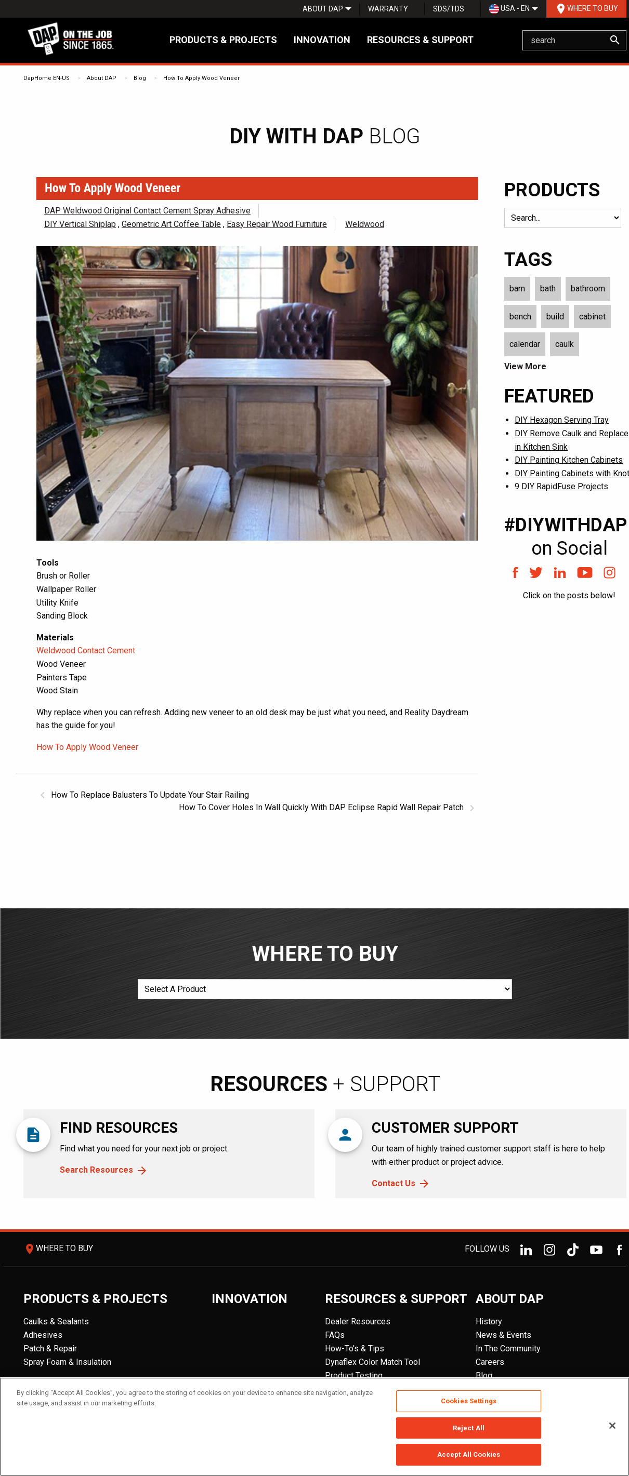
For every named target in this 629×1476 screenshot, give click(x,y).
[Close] (612, 1425)
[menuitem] (322, 9)
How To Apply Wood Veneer (201, 78)
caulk (564, 344)
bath (548, 288)
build (555, 316)
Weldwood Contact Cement (85, 650)
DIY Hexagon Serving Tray (562, 420)
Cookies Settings (468, 1401)
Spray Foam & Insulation (67, 1362)
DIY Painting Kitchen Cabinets (569, 460)
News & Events (503, 1335)
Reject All (468, 1428)
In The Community (508, 1348)
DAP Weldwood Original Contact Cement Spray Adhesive (147, 211)
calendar (524, 344)
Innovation (322, 39)
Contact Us (393, 1183)
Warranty (388, 9)
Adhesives (42, 1335)
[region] (314, 1426)
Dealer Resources (357, 1321)
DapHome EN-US (46, 78)
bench (520, 316)
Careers (490, 1362)
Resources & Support (420, 39)
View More (525, 366)
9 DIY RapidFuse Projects (561, 486)
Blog (140, 78)
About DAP (323, 9)
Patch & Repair (50, 1348)
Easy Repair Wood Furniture (277, 224)
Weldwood (364, 224)
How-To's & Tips (354, 1348)
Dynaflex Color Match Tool (372, 1362)
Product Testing (354, 1375)
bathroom (588, 288)
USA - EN (509, 9)
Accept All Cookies (468, 1454)
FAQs (335, 1335)
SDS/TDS (448, 9)
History (489, 1321)
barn (517, 288)
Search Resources (96, 1170)
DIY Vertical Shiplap (80, 224)
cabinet (592, 316)
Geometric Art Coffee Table (171, 224)
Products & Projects (223, 39)
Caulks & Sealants (56, 1321)
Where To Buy (586, 9)
